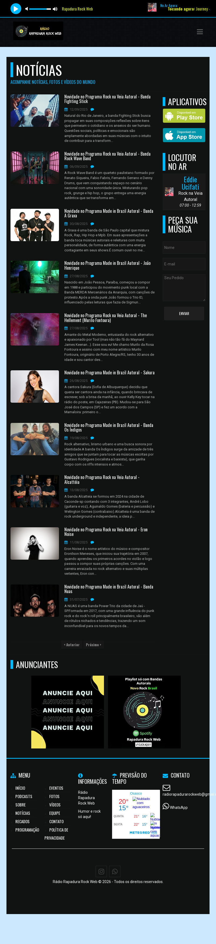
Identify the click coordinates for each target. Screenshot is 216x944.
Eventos (56, 788)
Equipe (54, 813)
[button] (199, 31)
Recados (22, 821)
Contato (56, 821)
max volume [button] (55, 9)
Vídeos (55, 805)
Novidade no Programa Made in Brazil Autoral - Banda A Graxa (108, 213)
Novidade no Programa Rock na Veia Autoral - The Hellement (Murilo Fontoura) (105, 318)
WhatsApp (179, 807)
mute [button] (27, 9)
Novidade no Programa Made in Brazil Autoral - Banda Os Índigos (108, 427)
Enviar (184, 313)
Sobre (20, 805)
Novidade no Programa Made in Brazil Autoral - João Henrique (107, 265)
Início (20, 788)
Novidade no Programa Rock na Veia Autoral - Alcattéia (102, 479)
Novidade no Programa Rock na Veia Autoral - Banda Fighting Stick (107, 99)
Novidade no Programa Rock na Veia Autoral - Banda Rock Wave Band (107, 156)
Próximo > (93, 644)
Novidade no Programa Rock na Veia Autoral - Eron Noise (106, 532)
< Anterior (72, 644)
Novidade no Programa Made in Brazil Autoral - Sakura (109, 372)
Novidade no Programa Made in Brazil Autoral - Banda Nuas (108, 589)
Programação (27, 830)
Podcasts (23, 796)
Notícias (22, 813)
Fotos (54, 796)
